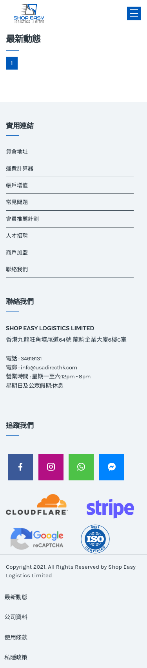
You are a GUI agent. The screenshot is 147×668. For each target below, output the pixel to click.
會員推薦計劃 (22, 219)
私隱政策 (15, 657)
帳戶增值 (17, 185)
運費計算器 (19, 168)
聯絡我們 (17, 269)
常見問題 (17, 202)
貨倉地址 (17, 152)
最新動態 (15, 597)
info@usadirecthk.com (49, 367)
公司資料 (15, 617)
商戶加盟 (17, 252)
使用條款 (15, 637)
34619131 (31, 358)
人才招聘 (17, 236)
